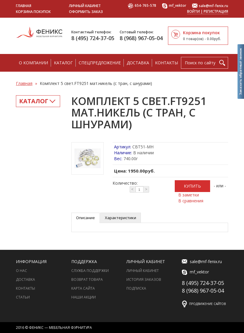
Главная (23, 5)
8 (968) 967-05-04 (141, 38)
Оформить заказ (86, 11)
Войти (193, 11)
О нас (21, 270)
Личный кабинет (85, 5)
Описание (85, 217)
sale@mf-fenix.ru (210, 6)
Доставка (138, 62)
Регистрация (216, 11)
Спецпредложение (100, 62)
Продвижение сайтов (207, 304)
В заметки (188, 195)
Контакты (166, 62)
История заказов (143, 279)
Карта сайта (83, 288)
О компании (33, 62)
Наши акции (83, 297)
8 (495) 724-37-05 (92, 38)
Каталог (63, 62)
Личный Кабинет (142, 270)
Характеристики (120, 217)
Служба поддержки (90, 270)
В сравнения (190, 201)
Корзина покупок (33, 11)
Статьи (23, 297)
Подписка (136, 288)
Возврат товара (87, 279)
